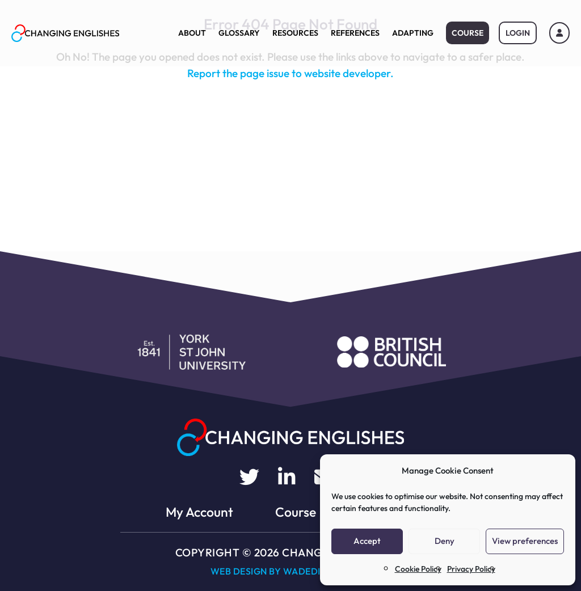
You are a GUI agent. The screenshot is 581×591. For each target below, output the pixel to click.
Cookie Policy (418, 569)
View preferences (525, 540)
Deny (444, 540)
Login (518, 33)
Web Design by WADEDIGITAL (278, 571)
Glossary (239, 33)
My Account (199, 512)
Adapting (412, 33)
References (355, 33)
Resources (295, 33)
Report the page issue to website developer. (290, 73)
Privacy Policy (471, 569)
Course (467, 33)
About (192, 33)
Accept (367, 540)
